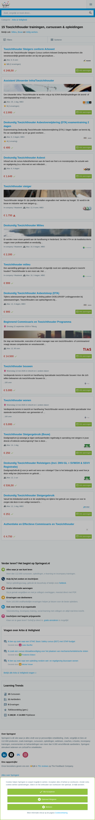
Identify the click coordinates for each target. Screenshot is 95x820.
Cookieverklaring (61, 813)
